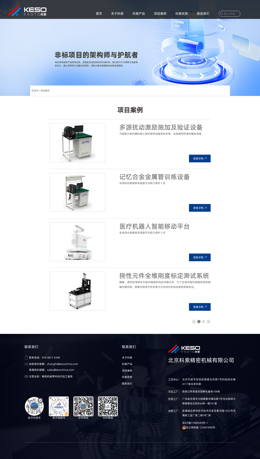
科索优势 (181, 13)
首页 (99, 13)
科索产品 (138, 13)
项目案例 (160, 13)
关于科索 (117, 13)
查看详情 (200, 158)
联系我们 (203, 13)
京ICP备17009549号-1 (195, 423)
